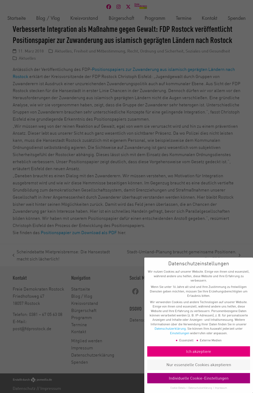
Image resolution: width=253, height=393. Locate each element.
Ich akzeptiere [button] (198, 355)
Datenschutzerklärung (170, 333)
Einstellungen (179, 338)
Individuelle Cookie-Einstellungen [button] (198, 382)
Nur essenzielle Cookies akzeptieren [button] (198, 369)
